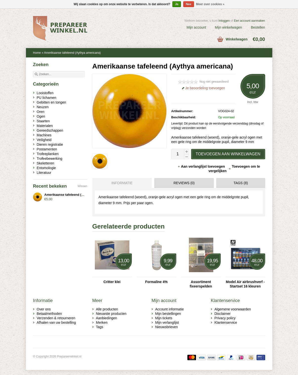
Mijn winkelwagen (228, 27)
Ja (176, 4)
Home (37, 52)
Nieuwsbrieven (166, 327)
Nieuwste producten (111, 314)
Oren (40, 112)
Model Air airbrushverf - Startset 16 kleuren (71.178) (245, 284)
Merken (102, 322)
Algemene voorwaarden (233, 309)
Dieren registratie (50, 144)
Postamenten (47, 149)
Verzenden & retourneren (56, 318)
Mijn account (196, 27)
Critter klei (111, 282)
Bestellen (258, 27)
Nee (188, 4)
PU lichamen (46, 98)
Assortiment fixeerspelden (201, 284)
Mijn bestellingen (168, 314)
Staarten (43, 121)
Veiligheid (44, 140)
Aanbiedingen (106, 318)
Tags (99, 327)
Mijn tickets (163, 318)
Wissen (82, 186)
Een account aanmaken (249, 20)
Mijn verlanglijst (167, 322)
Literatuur (44, 173)
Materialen (45, 126)
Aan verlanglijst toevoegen (202, 166)
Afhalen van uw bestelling (56, 322)
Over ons (44, 309)
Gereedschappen (50, 130)
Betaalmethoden (49, 314)
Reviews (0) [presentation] (184, 183)
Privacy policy (225, 318)
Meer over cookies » (210, 4)
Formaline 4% (156, 282)
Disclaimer (223, 314)
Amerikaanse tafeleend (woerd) (68, 194)
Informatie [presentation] (121, 183)
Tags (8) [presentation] (241, 183)
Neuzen (43, 107)
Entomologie (46, 168)
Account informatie (169, 309)
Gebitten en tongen (51, 102)
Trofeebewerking (49, 159)
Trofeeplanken (48, 154)
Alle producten (107, 309)
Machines (44, 135)
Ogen (41, 116)
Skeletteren (45, 163)
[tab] (121, 183)
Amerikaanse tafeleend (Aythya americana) (72, 52)
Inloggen (224, 20)
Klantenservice (226, 322)
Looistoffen (45, 93)
